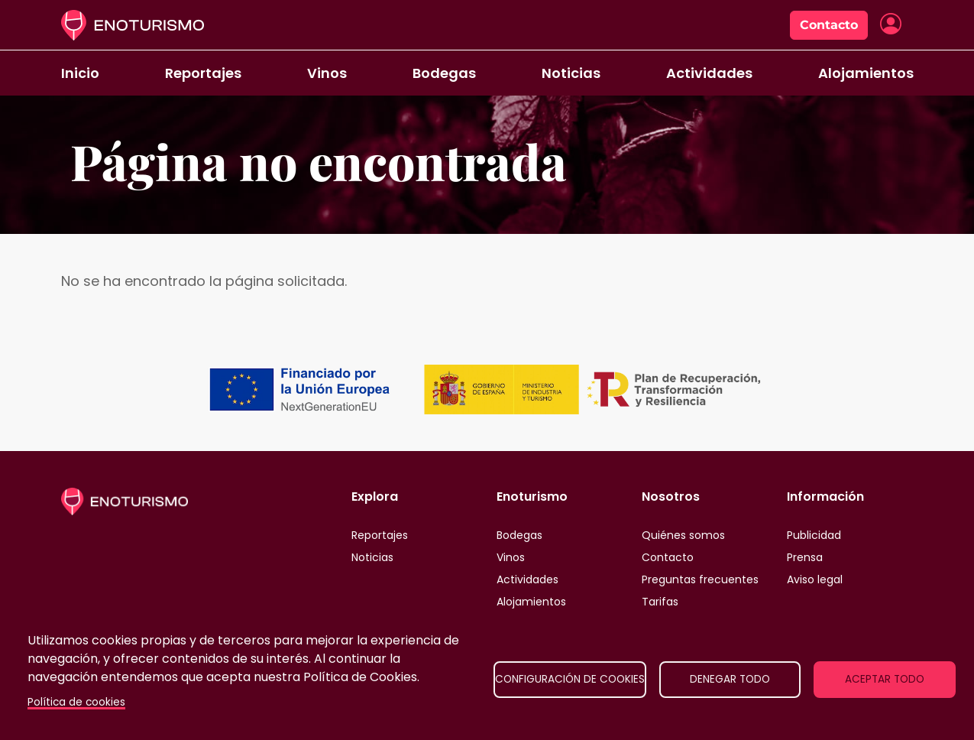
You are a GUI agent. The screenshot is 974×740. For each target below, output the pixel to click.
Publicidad (814, 535)
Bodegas (444, 73)
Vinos (327, 73)
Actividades (709, 73)
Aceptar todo (884, 679)
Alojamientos (866, 73)
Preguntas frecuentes (700, 579)
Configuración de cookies (570, 679)
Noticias (571, 73)
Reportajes (203, 73)
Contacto (829, 25)
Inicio (80, 73)
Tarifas (660, 601)
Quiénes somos (683, 535)
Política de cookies (76, 702)
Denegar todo (730, 679)
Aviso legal (815, 579)
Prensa (805, 557)
